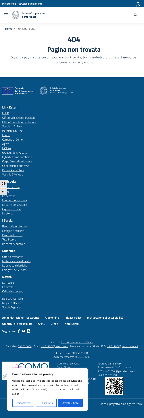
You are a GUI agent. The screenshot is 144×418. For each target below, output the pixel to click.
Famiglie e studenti (13, 230)
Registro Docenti (12, 303)
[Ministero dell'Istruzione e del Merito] (22, 3)
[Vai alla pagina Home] (8, 28)
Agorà (5, 144)
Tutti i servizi (9, 239)
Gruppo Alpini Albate (14, 152)
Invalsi (6, 135)
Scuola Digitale (11, 307)
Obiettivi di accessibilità (17, 324)
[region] (47, 389)
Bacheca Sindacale (13, 244)
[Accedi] (138, 4)
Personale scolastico (14, 226)
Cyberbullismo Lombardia (17, 157)
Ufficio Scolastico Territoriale (19, 122)
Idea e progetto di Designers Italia (121, 404)
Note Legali (72, 324)
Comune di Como (12, 139)
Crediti (55, 324)
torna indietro (94, 57)
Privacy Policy (73, 317)
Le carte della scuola (14, 204)
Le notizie (8, 282)
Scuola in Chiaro (12, 126)
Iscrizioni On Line (12, 131)
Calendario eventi (12, 291)
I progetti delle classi (14, 270)
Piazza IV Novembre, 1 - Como (77, 342)
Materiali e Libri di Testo (16, 261)
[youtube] (23, 331)
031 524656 (25, 346)
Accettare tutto (70, 403)
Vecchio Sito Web (12, 174)
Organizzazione (11, 209)
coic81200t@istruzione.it (54, 346)
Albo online (52, 317)
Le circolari (8, 287)
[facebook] (18, 331)
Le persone (9, 196)
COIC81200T (85, 357)
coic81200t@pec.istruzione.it (122, 346)
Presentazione (11, 187)
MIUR (5, 113)
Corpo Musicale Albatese (17, 161)
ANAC (41, 324)
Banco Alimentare (13, 170)
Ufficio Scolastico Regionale (18, 117)
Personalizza (23, 403)
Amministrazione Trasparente (20, 317)
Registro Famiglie (12, 298)
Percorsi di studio (12, 235)
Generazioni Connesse (15, 165)
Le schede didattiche (14, 265)
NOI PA (6, 148)
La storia (7, 213)
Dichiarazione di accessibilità (105, 317)
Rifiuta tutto (46, 403)
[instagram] (28, 331)
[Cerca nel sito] (135, 15)
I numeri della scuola (14, 200)
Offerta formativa (12, 257)
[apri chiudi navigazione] (6, 15)
